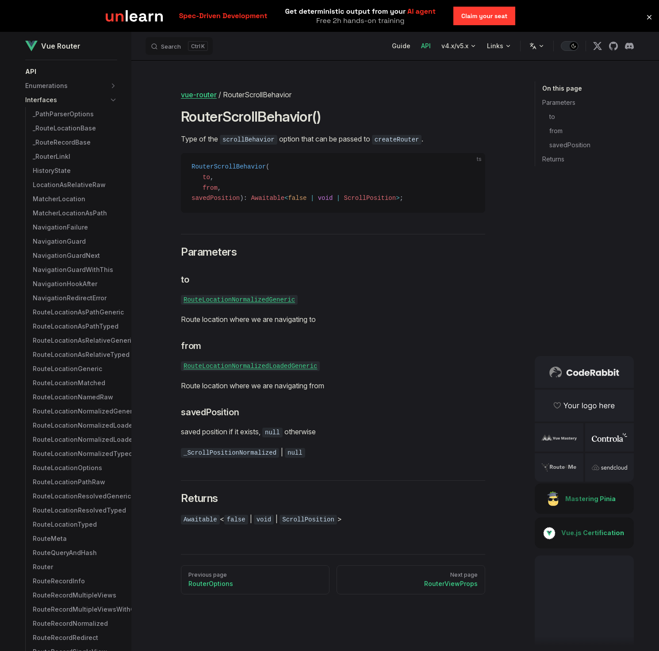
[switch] (570, 46)
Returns (553, 159)
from (556, 130)
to (552, 116)
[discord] (629, 46)
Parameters (558, 102)
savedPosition (569, 145)
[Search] (179, 46)
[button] (71, 72)
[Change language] (537, 46)
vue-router (199, 94)
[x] (597, 46)
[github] (613, 46)
